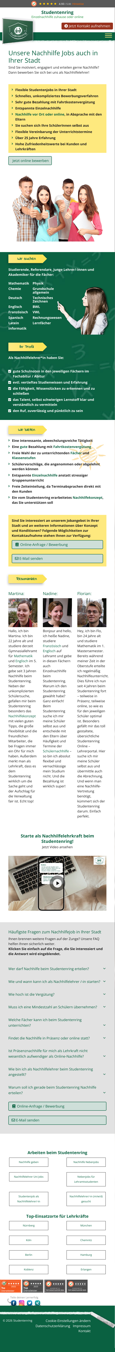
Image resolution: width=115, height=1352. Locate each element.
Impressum (82, 1330)
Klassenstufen (24, 461)
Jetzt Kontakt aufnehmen (87, 25)
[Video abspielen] (57, 887)
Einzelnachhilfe (45, 479)
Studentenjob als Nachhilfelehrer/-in (28, 1203)
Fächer (76, 456)
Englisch (21, 665)
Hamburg (86, 1259)
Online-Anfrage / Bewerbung (41, 548)
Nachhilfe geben (29, 1166)
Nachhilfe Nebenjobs (86, 1166)
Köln (28, 1244)
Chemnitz (86, 1244)
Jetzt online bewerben (30, 162)
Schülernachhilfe (56, 755)
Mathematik (23, 660)
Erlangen (86, 1274)
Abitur (39, 379)
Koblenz (29, 1274)
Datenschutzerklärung (53, 1330)
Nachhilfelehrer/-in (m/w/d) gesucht (86, 1203)
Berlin (28, 1259)
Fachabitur (22, 379)
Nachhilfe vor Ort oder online (39, 116)
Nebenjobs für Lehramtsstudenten (86, 1183)
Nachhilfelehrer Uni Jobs (28, 1181)
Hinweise (78, 3)
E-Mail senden (31, 562)
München (86, 1230)
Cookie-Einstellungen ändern (68, 1325)
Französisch (52, 650)
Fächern (77, 374)
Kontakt (84, 1335)
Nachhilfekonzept (88, 501)
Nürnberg (28, 1230)
